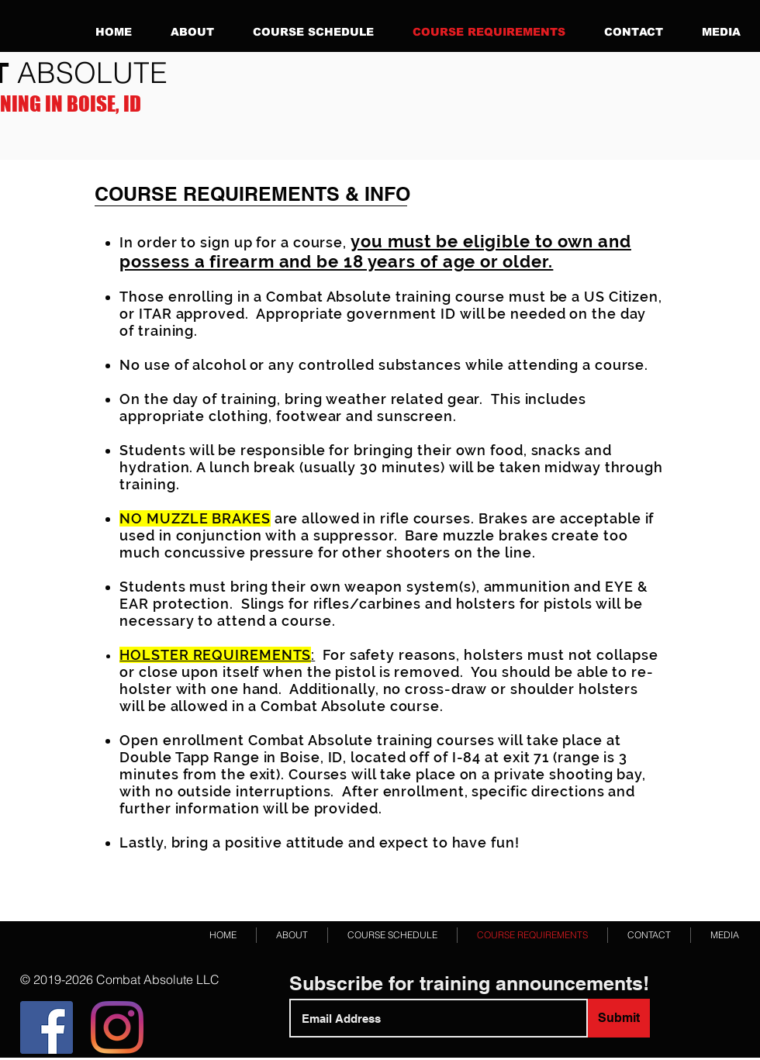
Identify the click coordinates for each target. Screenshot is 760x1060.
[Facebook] (46, 1027)
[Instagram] (117, 1027)
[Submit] (619, 1018)
